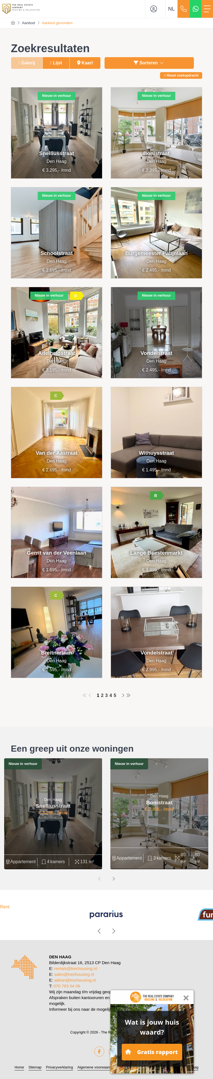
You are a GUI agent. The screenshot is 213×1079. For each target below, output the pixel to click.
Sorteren (149, 62)
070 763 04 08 (67, 986)
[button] (181, 75)
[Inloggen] (155, 8)
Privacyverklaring (59, 1067)
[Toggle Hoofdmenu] (207, 9)
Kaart (85, 62)
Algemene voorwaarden (96, 1067)
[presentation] (99, 879)
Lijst (56, 62)
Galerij (26, 62)
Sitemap (35, 1067)
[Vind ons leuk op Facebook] (99, 1052)
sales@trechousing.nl (74, 974)
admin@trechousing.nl (75, 980)
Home (19, 1067)
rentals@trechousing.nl (75, 968)
